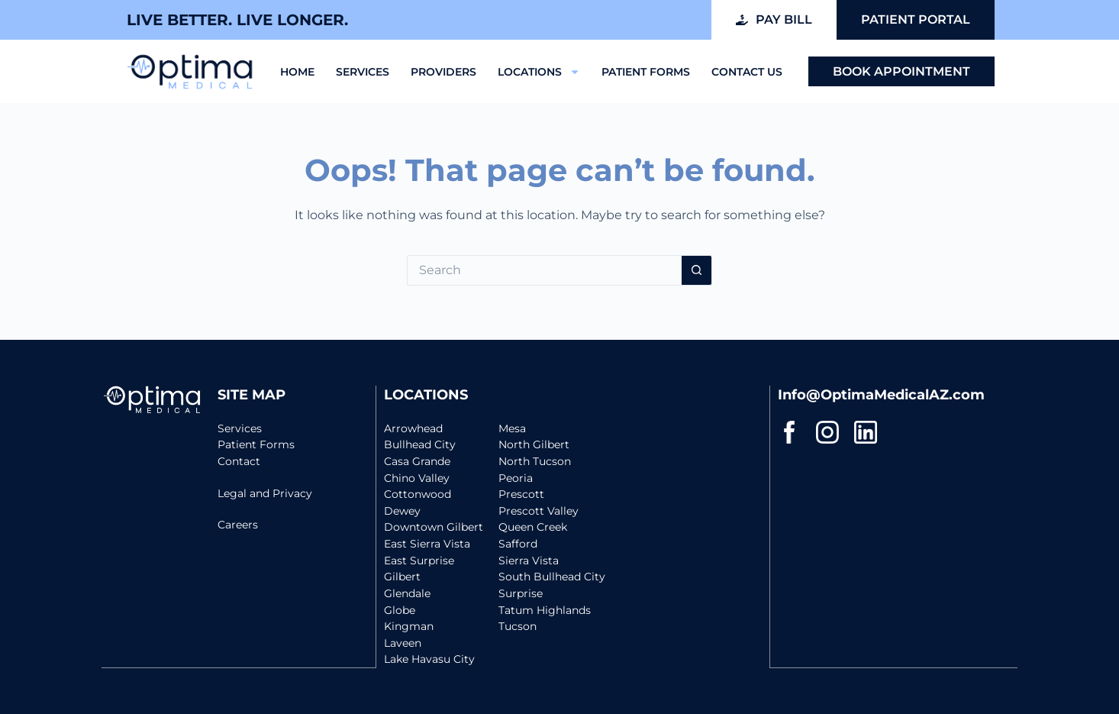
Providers (443, 72)
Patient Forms (645, 72)
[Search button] (697, 270)
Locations (539, 72)
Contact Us (746, 72)
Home (297, 72)
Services (362, 72)
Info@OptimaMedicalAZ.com (881, 386)
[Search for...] (544, 270)
